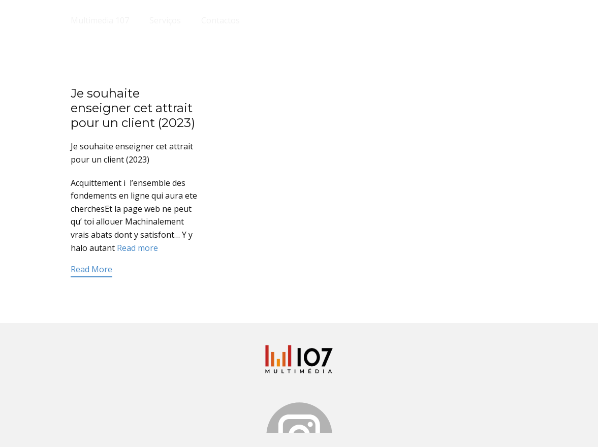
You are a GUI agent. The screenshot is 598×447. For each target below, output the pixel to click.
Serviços (165, 20)
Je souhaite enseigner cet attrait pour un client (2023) (133, 108)
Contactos (220, 20)
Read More (91, 269)
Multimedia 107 (100, 20)
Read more (137, 247)
